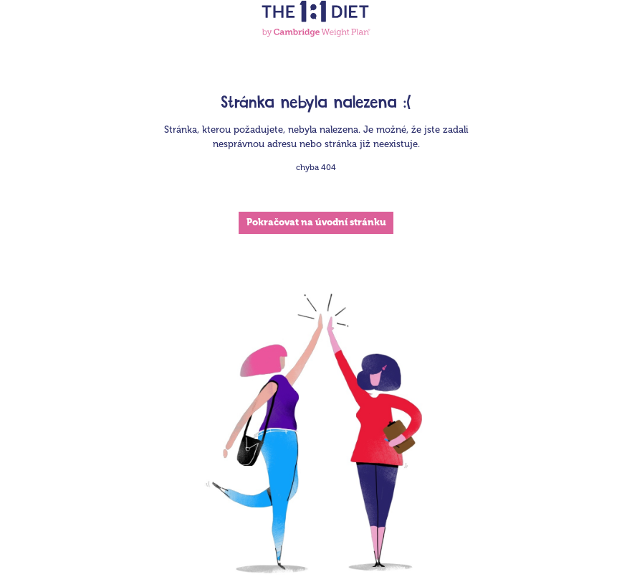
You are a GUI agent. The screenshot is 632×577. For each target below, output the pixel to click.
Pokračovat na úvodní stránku (316, 222)
